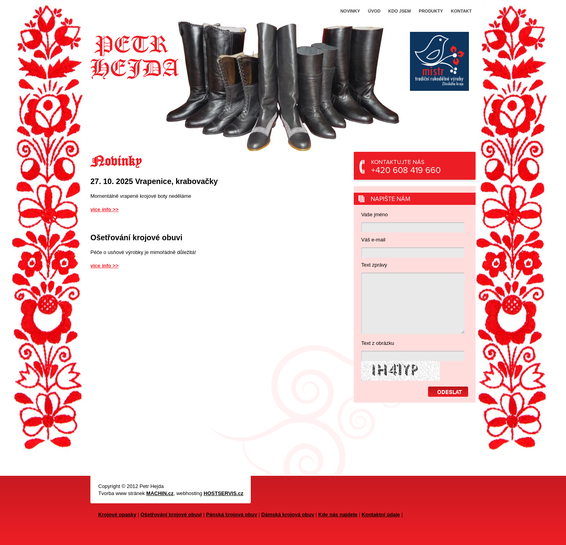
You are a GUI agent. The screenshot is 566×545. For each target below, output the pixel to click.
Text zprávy (374, 265)
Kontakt (461, 11)
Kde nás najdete (338, 514)
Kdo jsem (399, 11)
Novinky (350, 11)
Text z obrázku (377, 343)
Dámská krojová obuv (287, 514)
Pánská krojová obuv (231, 514)
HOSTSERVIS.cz (223, 493)
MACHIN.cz (159, 493)
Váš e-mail (373, 240)
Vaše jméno (374, 214)
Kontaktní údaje (381, 514)
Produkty (431, 11)
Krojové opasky (117, 514)
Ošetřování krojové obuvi (171, 514)
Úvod (374, 11)
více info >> (104, 209)
